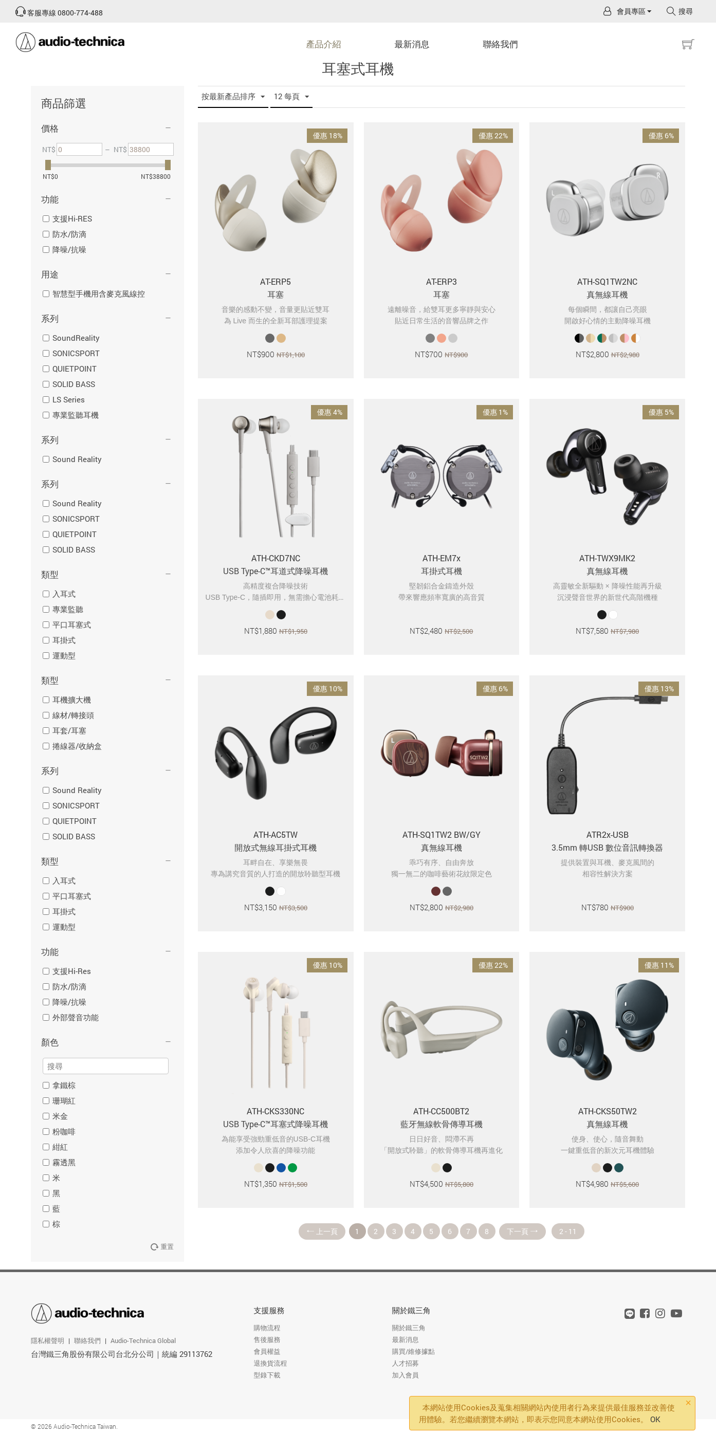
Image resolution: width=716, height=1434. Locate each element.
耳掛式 (59, 640)
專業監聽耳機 (71, 415)
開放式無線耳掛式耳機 (275, 847)
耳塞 (275, 294)
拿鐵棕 (59, 1085)
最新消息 (412, 44)
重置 (162, 1246)
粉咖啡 (59, 1131)
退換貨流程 (270, 1363)
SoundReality (71, 338)
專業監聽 (63, 609)
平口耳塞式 (67, 624)
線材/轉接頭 (68, 715)
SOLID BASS (69, 384)
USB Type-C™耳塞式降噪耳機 (275, 1123)
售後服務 (266, 1339)
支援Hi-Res (67, 971)
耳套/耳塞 (64, 730)
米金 (55, 1116)
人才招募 (405, 1363)
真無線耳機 (607, 294)
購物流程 (266, 1327)
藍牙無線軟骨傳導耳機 (441, 1123)
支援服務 (268, 1310)
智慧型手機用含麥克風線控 (94, 293)
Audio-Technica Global (143, 1340)
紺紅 (55, 1147)
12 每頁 (291, 96)
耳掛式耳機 (441, 570)
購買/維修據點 (413, 1351)
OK (655, 1419)
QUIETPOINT (70, 368)
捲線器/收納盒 (72, 746)
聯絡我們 (500, 44)
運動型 (59, 655)
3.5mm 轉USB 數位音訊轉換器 (607, 847)
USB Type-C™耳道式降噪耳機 (275, 570)
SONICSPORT (71, 353)
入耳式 (59, 594)
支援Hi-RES (67, 218)
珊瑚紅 (59, 1100)
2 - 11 (568, 1231)
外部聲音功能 (71, 1017)
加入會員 (405, 1375)
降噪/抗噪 (64, 249)
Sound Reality (72, 459)
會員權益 (266, 1351)
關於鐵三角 (411, 1310)
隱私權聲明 (47, 1340)
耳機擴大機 (67, 699)
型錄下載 (266, 1375)
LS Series (64, 399)
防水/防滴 (64, 234)
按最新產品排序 (233, 96)
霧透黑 (59, 1162)
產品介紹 (323, 44)
